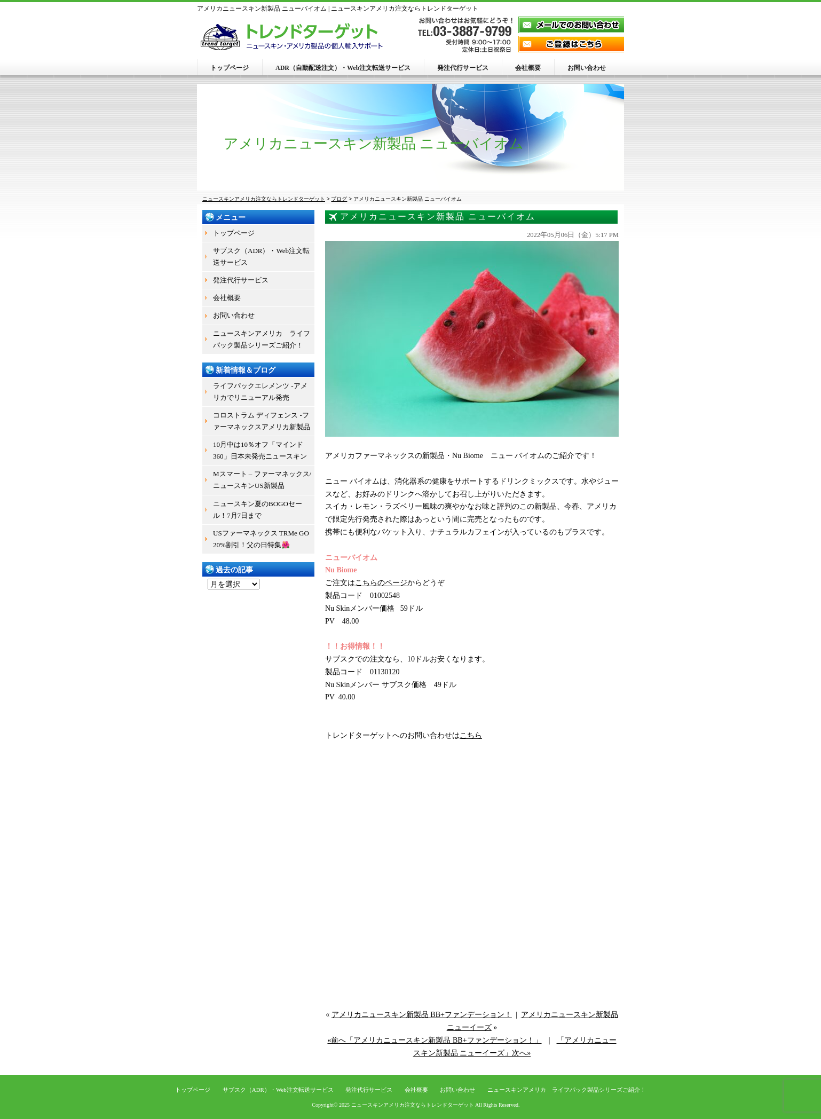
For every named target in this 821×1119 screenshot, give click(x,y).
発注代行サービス (462, 68)
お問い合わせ (586, 68)
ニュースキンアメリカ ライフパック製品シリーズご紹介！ (261, 339)
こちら (471, 735)
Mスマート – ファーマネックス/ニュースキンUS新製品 (262, 480)
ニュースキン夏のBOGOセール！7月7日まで (257, 509)
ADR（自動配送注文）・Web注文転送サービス (342, 68)
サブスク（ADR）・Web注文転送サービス (261, 256)
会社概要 (528, 68)
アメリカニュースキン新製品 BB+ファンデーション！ (421, 1015)
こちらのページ (381, 583)
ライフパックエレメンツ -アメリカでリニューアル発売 (260, 391)
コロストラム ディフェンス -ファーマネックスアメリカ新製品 (261, 421)
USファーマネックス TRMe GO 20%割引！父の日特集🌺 (261, 539)
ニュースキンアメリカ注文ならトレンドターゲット (412, 1105)
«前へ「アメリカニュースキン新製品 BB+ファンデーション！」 (434, 1040)
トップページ (229, 68)
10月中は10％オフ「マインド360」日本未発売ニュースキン (260, 450)
